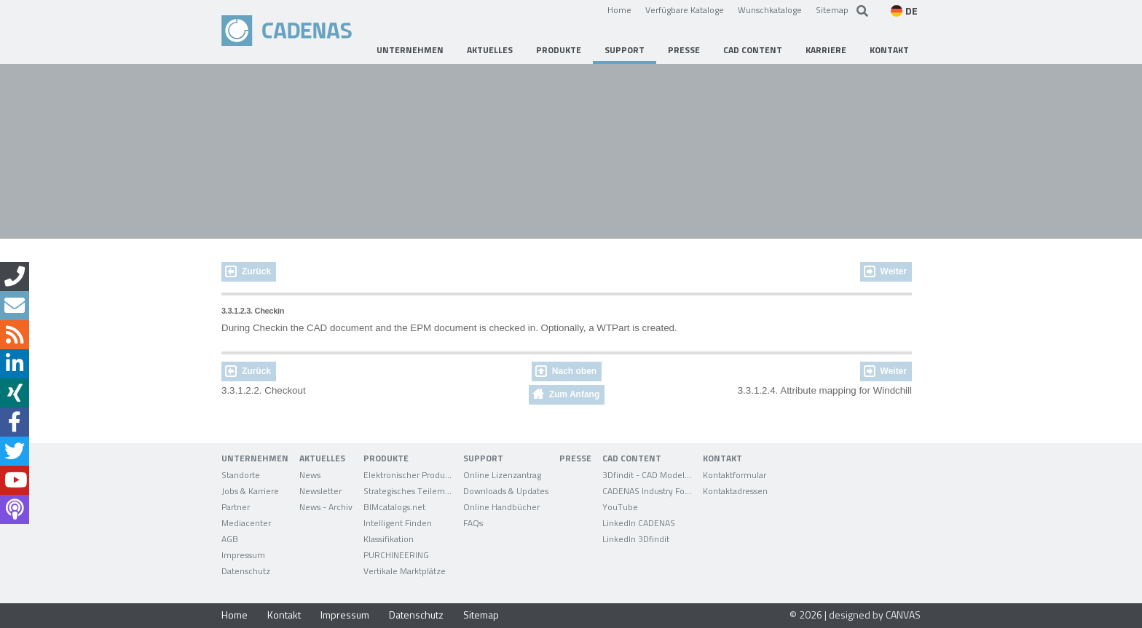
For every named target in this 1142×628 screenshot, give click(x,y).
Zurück (256, 271)
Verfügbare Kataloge (684, 9)
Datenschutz (416, 614)
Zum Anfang (574, 394)
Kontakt (284, 614)
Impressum (344, 614)
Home (619, 9)
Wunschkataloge (770, 9)
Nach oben (574, 371)
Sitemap (832, 9)
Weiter (894, 271)
